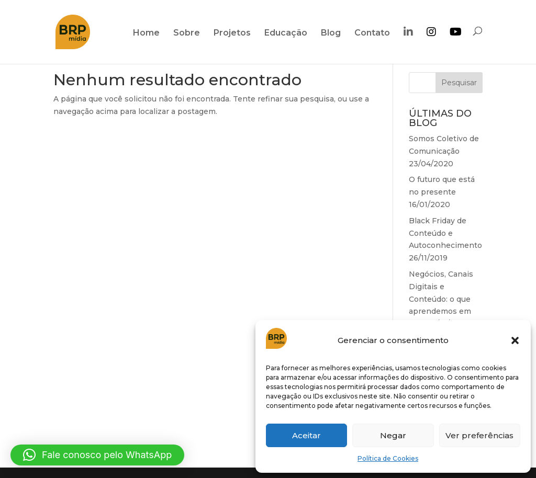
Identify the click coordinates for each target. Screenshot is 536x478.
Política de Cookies (388, 458)
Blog (331, 33)
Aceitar (306, 435)
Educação (285, 33)
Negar (393, 435)
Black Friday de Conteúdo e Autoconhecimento (445, 233)
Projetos (232, 33)
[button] (515, 340)
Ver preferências (479, 435)
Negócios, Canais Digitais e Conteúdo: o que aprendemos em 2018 (441, 298)
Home (146, 33)
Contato (372, 33)
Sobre (186, 33)
